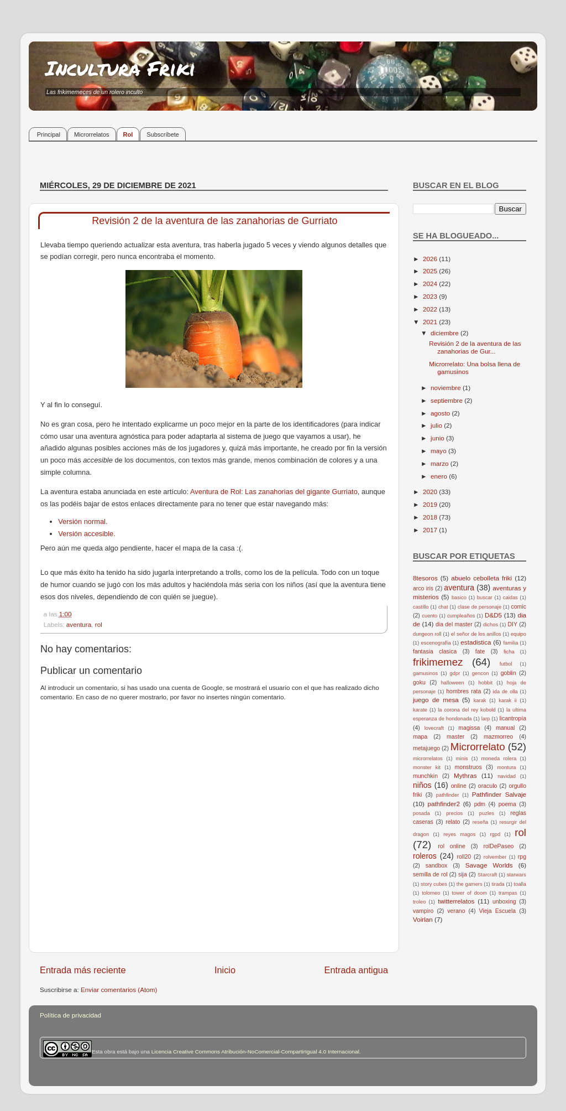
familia (510, 643)
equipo (518, 634)
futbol (506, 664)
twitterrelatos (456, 901)
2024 (431, 283)
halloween (452, 683)
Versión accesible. (87, 533)
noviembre (447, 387)
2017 (431, 529)
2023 (431, 296)
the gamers (470, 884)
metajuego (426, 748)
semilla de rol (430, 874)
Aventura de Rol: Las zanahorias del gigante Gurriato (274, 491)
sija (462, 874)
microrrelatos (428, 758)
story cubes (434, 884)
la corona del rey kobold (466, 710)
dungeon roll (427, 634)
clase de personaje (479, 607)
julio (437, 425)
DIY (512, 624)
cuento (429, 616)
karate (420, 710)
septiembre (447, 400)
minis (462, 758)
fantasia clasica (435, 651)
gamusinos (425, 673)
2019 (431, 504)
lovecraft (434, 728)
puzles (486, 813)
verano (456, 910)
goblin (508, 672)
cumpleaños (461, 616)
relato (453, 821)
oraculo (487, 785)
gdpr (455, 673)
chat (443, 607)
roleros (425, 856)
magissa (469, 727)
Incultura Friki (120, 68)
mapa (420, 736)
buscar (484, 597)
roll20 (464, 856)
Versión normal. (82, 521)
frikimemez (438, 662)
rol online (451, 846)
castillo (421, 607)
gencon (480, 673)
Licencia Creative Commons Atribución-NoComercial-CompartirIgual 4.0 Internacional (255, 1051)
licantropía (512, 718)
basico (459, 597)
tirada (497, 884)
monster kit (427, 767)
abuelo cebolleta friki (481, 578)
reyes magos (459, 834)
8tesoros (425, 578)
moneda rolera (498, 758)
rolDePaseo (498, 846)
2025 (431, 270)
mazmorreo (498, 736)
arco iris (423, 588)
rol (98, 624)
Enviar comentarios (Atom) (119, 989)
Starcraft (487, 875)
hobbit (485, 683)
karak (480, 700)
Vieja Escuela (497, 910)
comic (518, 606)
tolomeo (431, 893)
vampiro (423, 910)
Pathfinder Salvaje (499, 794)
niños (422, 785)
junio (438, 438)
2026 (431, 258)
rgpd (495, 834)
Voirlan (423, 919)
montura (506, 767)
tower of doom (469, 893)
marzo (440, 463)
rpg (522, 856)
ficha (509, 652)
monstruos (468, 767)
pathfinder (447, 795)
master (455, 736)
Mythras (465, 775)
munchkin (425, 775)
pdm (479, 804)
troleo (419, 902)
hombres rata (463, 691)
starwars (516, 875)
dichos (490, 624)
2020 (431, 491)
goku (419, 682)
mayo (439, 450)
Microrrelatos (91, 134)
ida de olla (505, 691)
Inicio (224, 970)
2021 (431, 321)
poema (507, 804)
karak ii (508, 700)
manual (505, 727)
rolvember (495, 857)
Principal (48, 134)
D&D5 (493, 615)
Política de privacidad (70, 1015)
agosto (441, 413)
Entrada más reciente (83, 970)
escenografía (436, 643)
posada (421, 813)
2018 (431, 517)
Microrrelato (477, 746)
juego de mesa (436, 699)
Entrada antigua (356, 970)
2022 (431, 309)
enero (440, 476)
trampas (508, 893)
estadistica (475, 642)
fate (480, 651)
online (459, 785)
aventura (78, 624)
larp (485, 718)
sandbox (437, 865)
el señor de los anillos (476, 634)
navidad (506, 776)
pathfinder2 (443, 803)
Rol (128, 134)
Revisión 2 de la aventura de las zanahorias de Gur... (475, 347)
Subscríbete (162, 134)
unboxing (504, 901)
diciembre (445, 332)
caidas (510, 597)
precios (454, 813)
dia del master (454, 624)
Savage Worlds (489, 865)
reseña (481, 822)
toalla (520, 884)
